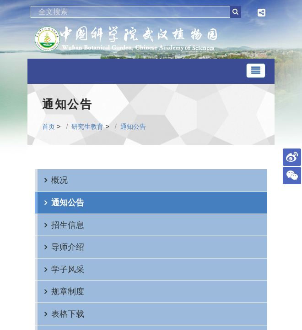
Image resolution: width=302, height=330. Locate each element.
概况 (59, 180)
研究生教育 (87, 126)
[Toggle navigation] (255, 70)
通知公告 (133, 126)
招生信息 (67, 225)
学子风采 (67, 269)
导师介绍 (67, 247)
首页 (48, 126)
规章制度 (67, 291)
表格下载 (67, 314)
